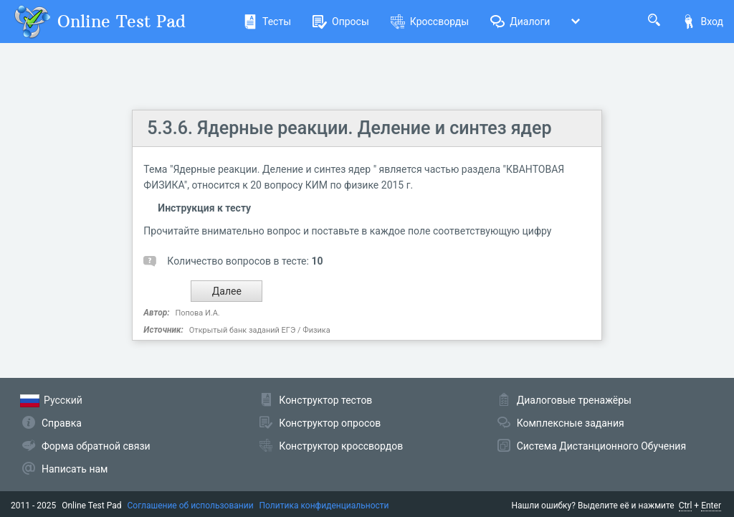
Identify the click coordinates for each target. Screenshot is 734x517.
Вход (702, 21)
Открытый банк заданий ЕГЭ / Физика (259, 330)
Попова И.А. (198, 313)
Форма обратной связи (96, 446)
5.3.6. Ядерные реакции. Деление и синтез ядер (349, 128)
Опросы (341, 21)
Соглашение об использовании (191, 506)
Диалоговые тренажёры (574, 400)
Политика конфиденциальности (324, 506)
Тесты (267, 21)
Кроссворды (430, 21)
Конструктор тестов (325, 400)
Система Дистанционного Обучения (601, 446)
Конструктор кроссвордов (341, 446)
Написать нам (75, 469)
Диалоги (520, 21)
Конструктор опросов (330, 423)
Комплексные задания (570, 423)
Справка (62, 423)
